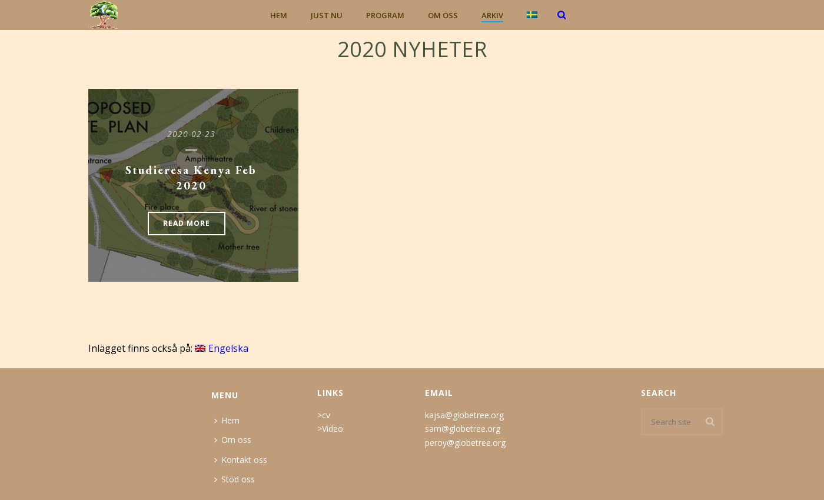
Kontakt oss (240, 459)
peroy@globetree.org (465, 442)
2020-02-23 (191, 133)
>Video (330, 428)
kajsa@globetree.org (464, 415)
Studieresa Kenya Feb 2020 (191, 177)
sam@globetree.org (462, 428)
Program (385, 15)
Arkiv (492, 15)
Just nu (327, 15)
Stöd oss (234, 479)
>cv (323, 415)
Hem (278, 15)
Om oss (443, 15)
